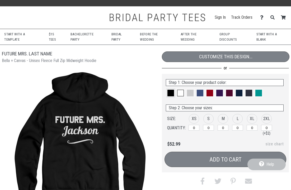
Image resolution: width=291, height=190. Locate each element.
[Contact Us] (263, 17)
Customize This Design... (225, 57)
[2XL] (266, 128)
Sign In (220, 17)
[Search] (274, 17)
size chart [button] (274, 143)
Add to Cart (225, 159)
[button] (170, 93)
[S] (208, 128)
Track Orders (241, 17)
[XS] (194, 128)
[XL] (252, 128)
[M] (223, 128)
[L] (237, 128)
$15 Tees (52, 36)
